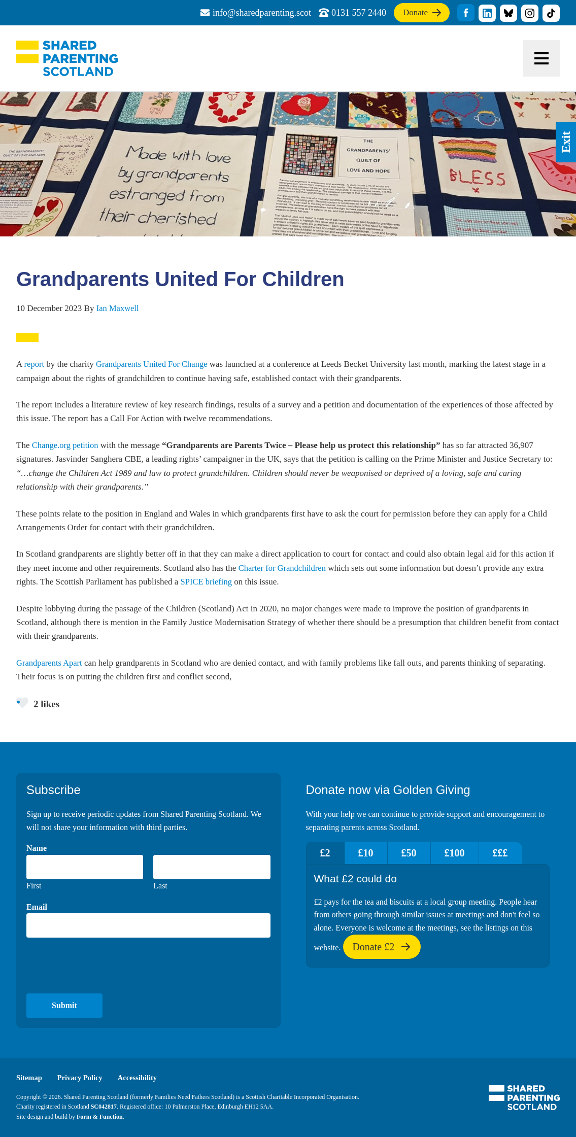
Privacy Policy (81, 1078)
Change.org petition (66, 445)
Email (36, 907)
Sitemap (29, 1078)
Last (160, 885)
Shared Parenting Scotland (67, 58)
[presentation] (103, 966)
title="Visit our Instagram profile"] (529, 13)
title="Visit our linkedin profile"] (487, 13)
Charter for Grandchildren (283, 567)
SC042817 (104, 1107)
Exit (565, 142)
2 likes (38, 703)
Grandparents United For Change (153, 364)
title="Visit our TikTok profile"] (551, 13)
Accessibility (140, 1078)
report (34, 364)
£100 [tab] (465, 853)
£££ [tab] (514, 853)
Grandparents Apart (50, 662)
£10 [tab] (370, 853)
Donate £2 (382, 950)
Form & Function (100, 1116)
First (33, 885)
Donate (419, 14)
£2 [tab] (327, 853)
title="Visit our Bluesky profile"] (508, 13)
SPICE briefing (207, 581)
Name (36, 848)
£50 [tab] (416, 853)
